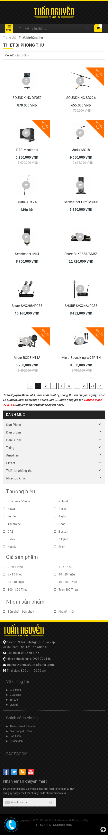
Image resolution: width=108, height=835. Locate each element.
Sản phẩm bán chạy (18, 611)
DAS (8, 531)
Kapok (9, 546)
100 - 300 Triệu (15, 589)
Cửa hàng (15, 694)
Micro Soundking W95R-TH (81, 358)
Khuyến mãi (64, 611)
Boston (61, 531)
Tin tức (14, 699)
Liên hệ (14, 704)
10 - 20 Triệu (64, 574)
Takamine (12, 524)
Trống (10, 448)
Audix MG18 (81, 150)
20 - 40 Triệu (13, 582)
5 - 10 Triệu (12, 574)
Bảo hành (15, 736)
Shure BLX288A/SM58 (81, 254)
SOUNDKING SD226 (81, 98)
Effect (10, 463)
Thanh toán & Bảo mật (23, 726)
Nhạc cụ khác (16, 478)
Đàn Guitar (13, 440)
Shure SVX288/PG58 (27, 306)
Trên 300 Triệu (66, 589)
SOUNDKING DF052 (27, 98)
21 (92, 386)
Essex (9, 539)
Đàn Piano (13, 425)
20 (85, 386)
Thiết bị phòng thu (19, 471)
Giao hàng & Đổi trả (21, 731)
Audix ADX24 (27, 202)
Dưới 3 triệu (13, 566)
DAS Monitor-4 (27, 150)
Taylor (60, 516)
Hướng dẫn (16, 741)
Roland (61, 501)
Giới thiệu (15, 690)
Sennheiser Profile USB (81, 202)
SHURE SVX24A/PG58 (81, 306)
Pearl (60, 524)
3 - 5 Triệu (63, 566)
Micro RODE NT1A (27, 358)
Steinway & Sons (16, 501)
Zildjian (61, 539)
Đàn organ (13, 432)
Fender (10, 516)
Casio (60, 508)
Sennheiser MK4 (27, 254)
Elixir (59, 546)
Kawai (9, 508)
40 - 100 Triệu (65, 582)
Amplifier (13, 455)
